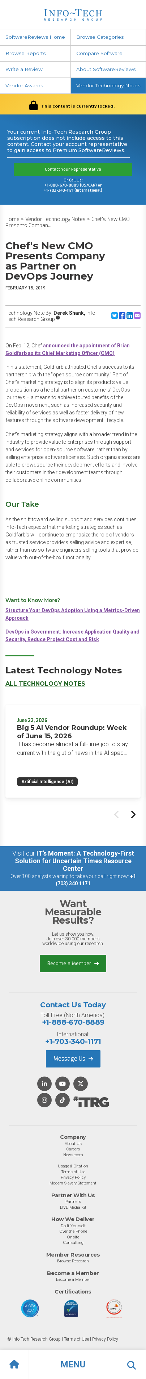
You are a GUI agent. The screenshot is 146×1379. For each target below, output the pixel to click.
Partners (73, 1201)
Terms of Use (73, 1171)
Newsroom (73, 1154)
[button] (73, 1364)
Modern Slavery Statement (73, 1183)
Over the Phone (73, 1231)
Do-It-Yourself (73, 1225)
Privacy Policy (73, 1177)
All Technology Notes (45, 683)
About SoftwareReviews (106, 69)
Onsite (73, 1237)
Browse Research (73, 1260)
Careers (73, 1149)
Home (12, 219)
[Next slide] (133, 814)
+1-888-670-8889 (73, 1022)
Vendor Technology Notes (108, 85)
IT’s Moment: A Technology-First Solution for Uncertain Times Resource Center (74, 860)
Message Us (73, 1058)
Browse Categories (100, 37)
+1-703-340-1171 (73, 1041)
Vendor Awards (24, 85)
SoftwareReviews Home (35, 37)
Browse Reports (25, 53)
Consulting (73, 1242)
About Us (73, 1143)
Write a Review (24, 69)
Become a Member (73, 963)
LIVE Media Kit (73, 1207)
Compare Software (99, 53)
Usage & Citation (73, 1166)
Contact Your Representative (73, 169)
